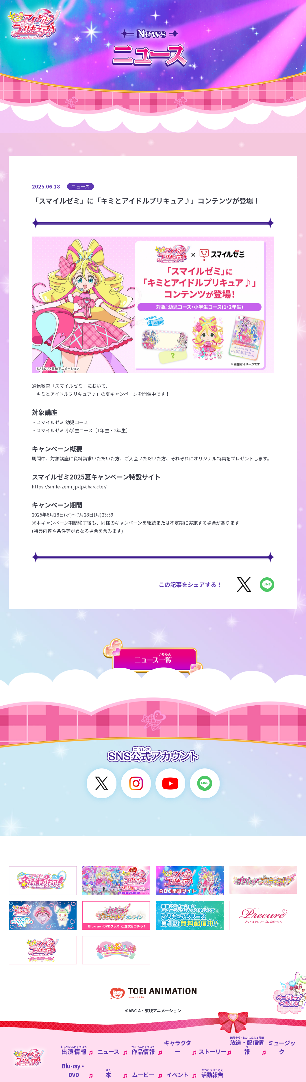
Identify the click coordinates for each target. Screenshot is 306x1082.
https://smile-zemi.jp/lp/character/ (69, 486)
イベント (177, 1074)
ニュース (108, 1051)
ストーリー (212, 1051)
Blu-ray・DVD (74, 1070)
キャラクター (177, 1047)
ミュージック (281, 1047)
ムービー (143, 1074)
